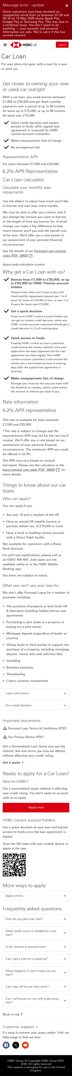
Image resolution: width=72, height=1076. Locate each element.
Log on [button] (62, 44)
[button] (36, 693)
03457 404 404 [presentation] (17, 559)
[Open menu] (6, 45)
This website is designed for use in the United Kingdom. (36, 1069)
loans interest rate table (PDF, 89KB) (29, 470)
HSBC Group (15, 1060)
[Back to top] (13, 1014)
